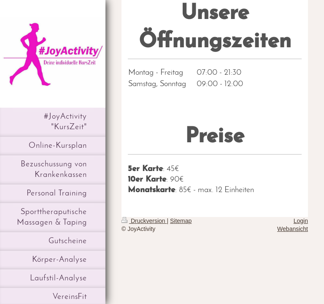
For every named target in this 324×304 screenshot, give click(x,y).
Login (301, 220)
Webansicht (292, 228)
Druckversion (144, 220)
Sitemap (181, 220)
